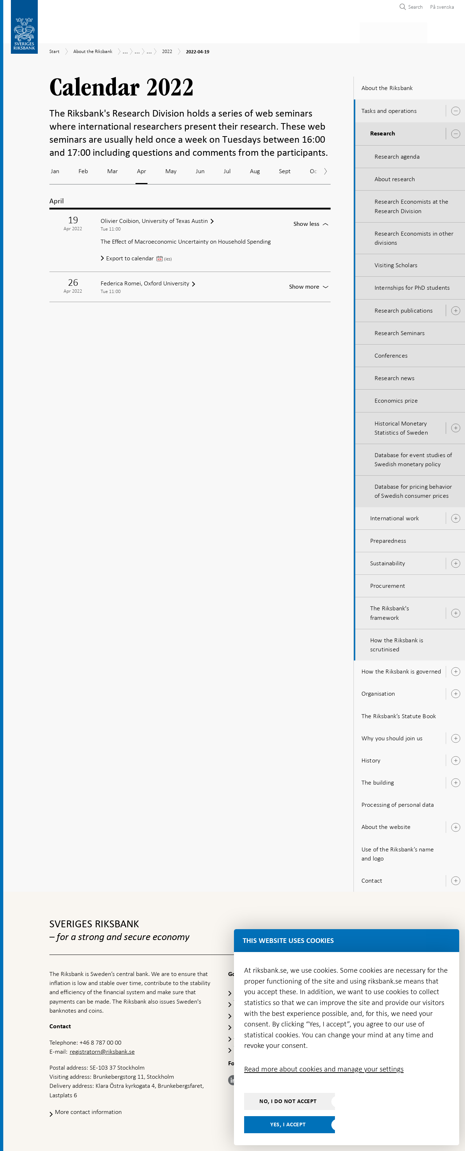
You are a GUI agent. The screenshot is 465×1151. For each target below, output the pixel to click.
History (370, 758)
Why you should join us (391, 736)
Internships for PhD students (412, 286)
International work (394, 516)
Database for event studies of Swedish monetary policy (413, 457)
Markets (289, 31)
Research (383, 131)
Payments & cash (114, 31)
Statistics (64, 31)
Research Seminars (400, 331)
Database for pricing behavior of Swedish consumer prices (413, 488)
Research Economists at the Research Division (411, 204)
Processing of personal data (397, 802)
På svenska (442, 7)
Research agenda (397, 154)
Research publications (404, 308)
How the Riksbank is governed (401, 669)
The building (377, 780)
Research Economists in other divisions (414, 235)
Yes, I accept (288, 1124)
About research (395, 177)
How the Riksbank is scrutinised (397, 642)
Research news (395, 376)
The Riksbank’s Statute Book (398, 714)
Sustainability (387, 561)
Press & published (339, 31)
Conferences (391, 353)
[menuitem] (440, 7)
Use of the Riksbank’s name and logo (397, 851)
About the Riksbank (404, 31)
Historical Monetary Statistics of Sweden (401, 425)
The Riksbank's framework (389, 610)
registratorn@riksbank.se (102, 1049)
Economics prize (396, 398)
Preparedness (388, 538)
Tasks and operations (389, 109)
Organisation (378, 691)
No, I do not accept (288, 1101)
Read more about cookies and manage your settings (324, 1069)
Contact (371, 878)
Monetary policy (175, 31)
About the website (386, 825)
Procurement (387, 583)
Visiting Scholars (396, 263)
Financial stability (239, 31)
